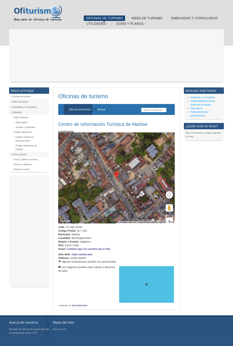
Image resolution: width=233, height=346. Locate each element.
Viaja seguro (21, 122)
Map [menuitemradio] (66, 138)
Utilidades (17, 112)
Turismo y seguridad (25, 127)
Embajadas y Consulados (24, 107)
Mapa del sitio (59, 329)
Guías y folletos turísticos (26, 159)
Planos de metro (21, 169)
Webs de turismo (20, 102)
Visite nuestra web (81, 254)
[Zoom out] (169, 215)
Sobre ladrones (21, 117)
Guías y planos (19, 154)
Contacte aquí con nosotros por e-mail (88, 248)
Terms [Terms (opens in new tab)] (171, 222)
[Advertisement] (116, 56)
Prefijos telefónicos (23, 132)
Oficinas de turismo (21, 96)
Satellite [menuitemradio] (82, 138)
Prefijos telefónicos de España (26, 147)
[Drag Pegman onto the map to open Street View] (169, 194)
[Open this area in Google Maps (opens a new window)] (65, 221)
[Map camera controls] (169, 181)
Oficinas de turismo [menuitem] (78, 109)
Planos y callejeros (23, 164)
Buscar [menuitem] (99, 109)
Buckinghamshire (80, 305)
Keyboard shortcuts (128, 222)
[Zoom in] (169, 208)
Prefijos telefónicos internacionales (24, 139)
